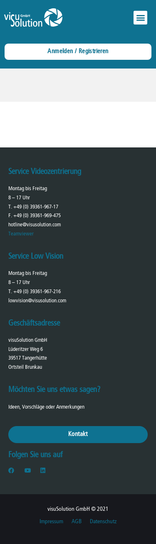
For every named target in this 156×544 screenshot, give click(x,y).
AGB (77, 522)
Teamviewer (21, 234)
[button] (140, 18)
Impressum (51, 522)
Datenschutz (103, 522)
